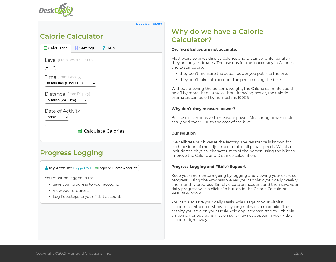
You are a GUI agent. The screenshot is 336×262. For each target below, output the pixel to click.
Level (51, 60)
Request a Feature (148, 23)
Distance (55, 94)
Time (51, 77)
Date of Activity (62, 111)
